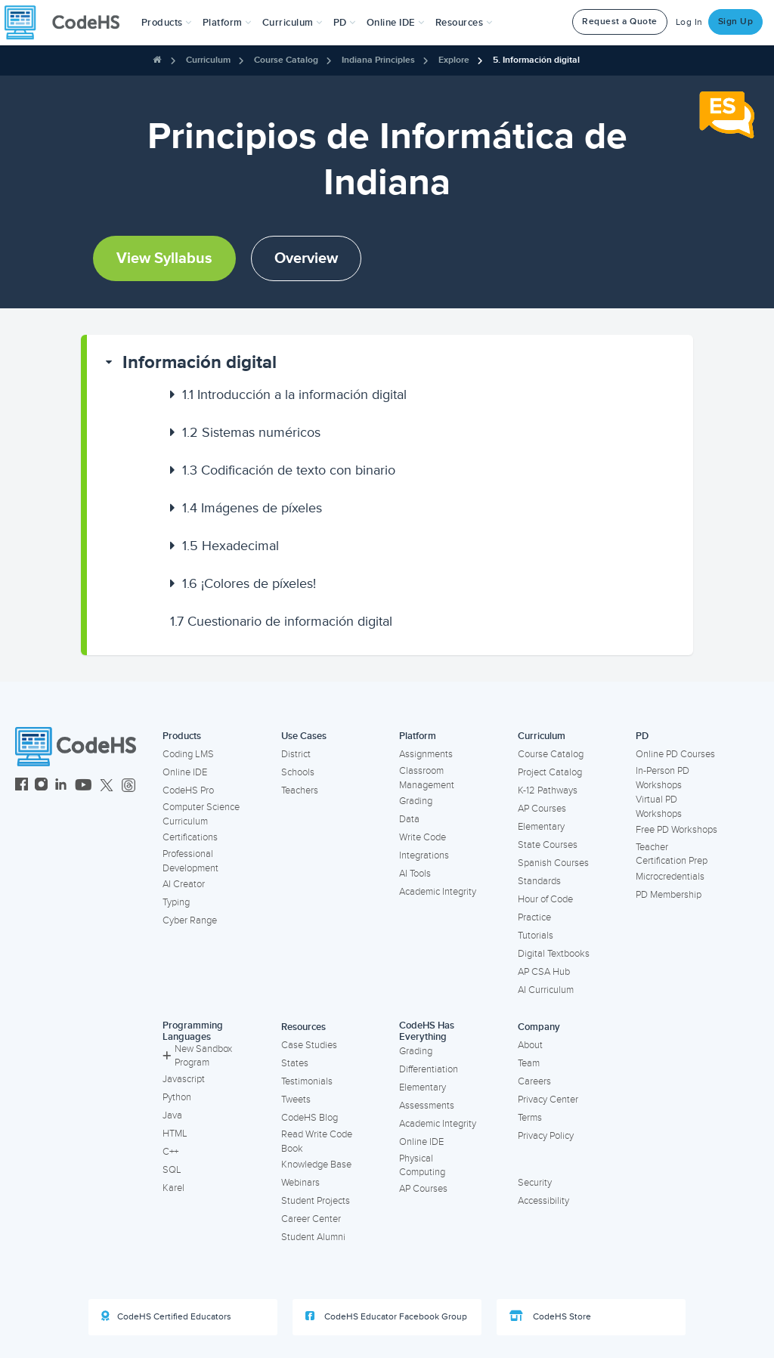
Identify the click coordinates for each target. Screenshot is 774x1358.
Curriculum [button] (292, 23)
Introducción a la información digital (294, 394)
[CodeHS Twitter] (106, 786)
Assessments (426, 1106)
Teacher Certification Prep (671, 854)
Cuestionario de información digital (281, 621)
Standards (539, 881)
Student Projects (315, 1201)
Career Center (311, 1219)
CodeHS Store (550, 1316)
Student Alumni (313, 1237)
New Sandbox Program (197, 1056)
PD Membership (668, 895)
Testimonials (307, 1081)
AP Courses (542, 809)
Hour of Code (545, 899)
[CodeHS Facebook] (21, 786)
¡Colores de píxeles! (249, 583)
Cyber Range (190, 920)
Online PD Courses (675, 754)
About (530, 1045)
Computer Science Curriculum (201, 814)
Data (409, 819)
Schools (297, 772)
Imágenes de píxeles (252, 508)
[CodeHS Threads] (128, 786)
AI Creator (184, 884)
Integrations (424, 855)
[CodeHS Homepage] (68, 22)
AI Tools (415, 874)
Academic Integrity (437, 892)
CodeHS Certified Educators (166, 1316)
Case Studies (309, 1045)
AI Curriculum (546, 990)
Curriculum (208, 60)
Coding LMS (188, 754)
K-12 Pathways (547, 790)
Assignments (426, 754)
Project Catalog (550, 772)
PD (642, 736)
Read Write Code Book (316, 1141)
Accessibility (543, 1201)
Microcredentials (670, 877)
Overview (306, 258)
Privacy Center (548, 1100)
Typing (176, 902)
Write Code (422, 837)
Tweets (296, 1100)
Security (535, 1183)
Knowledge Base (316, 1164)
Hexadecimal (230, 545)
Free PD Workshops (676, 830)
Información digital (199, 362)
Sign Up (736, 21)
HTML (175, 1134)
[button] (166, 22)
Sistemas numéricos (251, 432)
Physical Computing (422, 1165)
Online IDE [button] (396, 23)
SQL (172, 1170)
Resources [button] (464, 23)
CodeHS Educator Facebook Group (386, 1316)
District (296, 754)
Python (177, 1097)
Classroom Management (426, 778)
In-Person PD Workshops (662, 778)
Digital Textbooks (554, 954)
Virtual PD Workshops (659, 806)
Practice (534, 917)
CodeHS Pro (188, 790)
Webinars (300, 1183)
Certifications (190, 837)
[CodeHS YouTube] (83, 786)
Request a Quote (620, 21)
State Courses (547, 845)
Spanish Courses (553, 863)
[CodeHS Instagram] (41, 786)
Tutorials (535, 936)
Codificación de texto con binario (288, 470)
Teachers (299, 790)
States (294, 1063)
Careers (534, 1081)
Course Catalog (286, 60)
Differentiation (428, 1069)
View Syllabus (164, 258)
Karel (173, 1188)
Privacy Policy (546, 1136)
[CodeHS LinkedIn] (60, 786)
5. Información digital (536, 60)
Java (172, 1115)
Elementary (541, 827)
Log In (689, 22)
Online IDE (185, 772)
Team (529, 1063)
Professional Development (190, 861)
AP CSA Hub (544, 972)
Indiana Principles (378, 60)
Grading (415, 801)
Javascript (184, 1079)
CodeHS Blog (309, 1118)
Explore (453, 60)
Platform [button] (227, 23)
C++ (170, 1152)
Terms (530, 1118)
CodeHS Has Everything (426, 1031)
